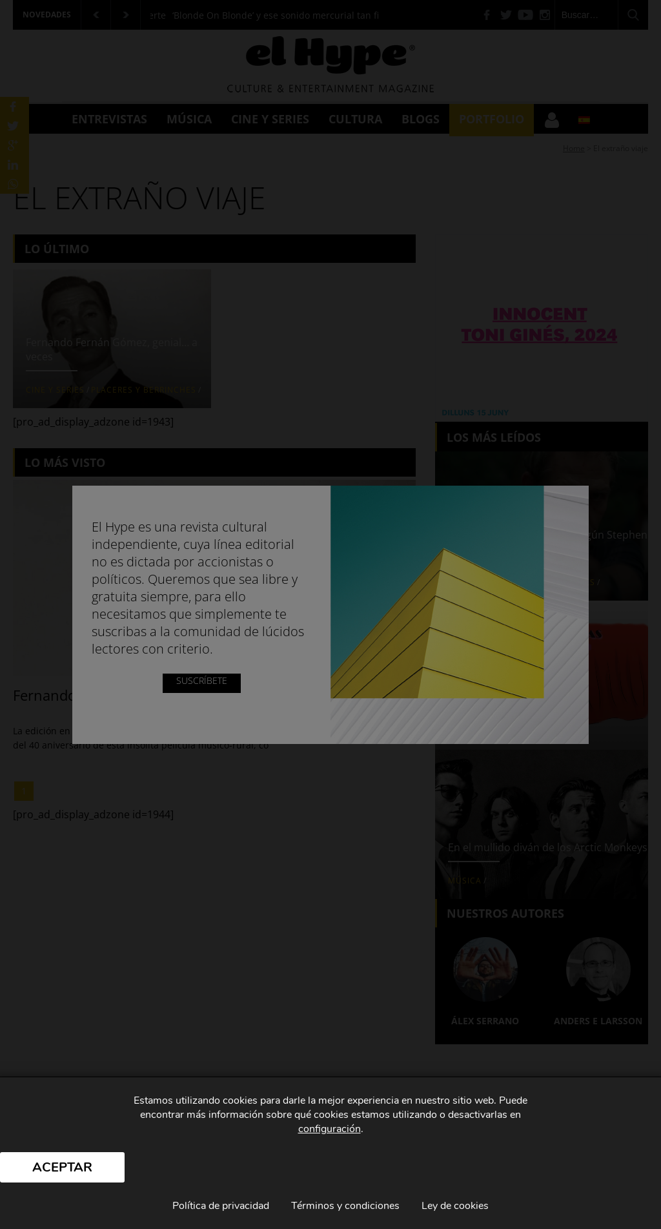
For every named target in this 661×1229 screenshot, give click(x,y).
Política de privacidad (220, 1206)
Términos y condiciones (345, 1206)
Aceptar (62, 1167)
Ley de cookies (455, 1206)
